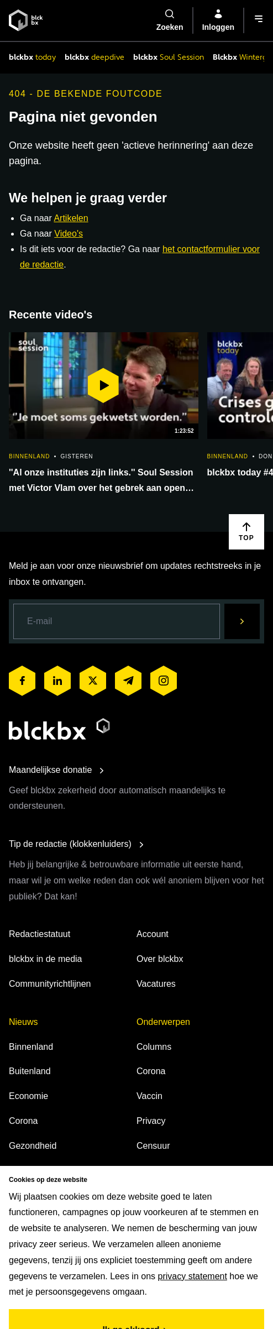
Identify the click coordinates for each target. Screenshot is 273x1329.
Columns (153, 1046)
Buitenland (30, 1071)
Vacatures (156, 983)
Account (152, 934)
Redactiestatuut (39, 934)
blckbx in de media (45, 959)
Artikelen (71, 218)
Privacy (150, 1121)
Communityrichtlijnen (50, 983)
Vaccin (149, 1096)
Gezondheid (32, 1145)
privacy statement (192, 1276)
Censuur (153, 1145)
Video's (68, 233)
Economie (28, 1096)
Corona (23, 1121)
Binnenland (31, 1046)
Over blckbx (159, 959)
